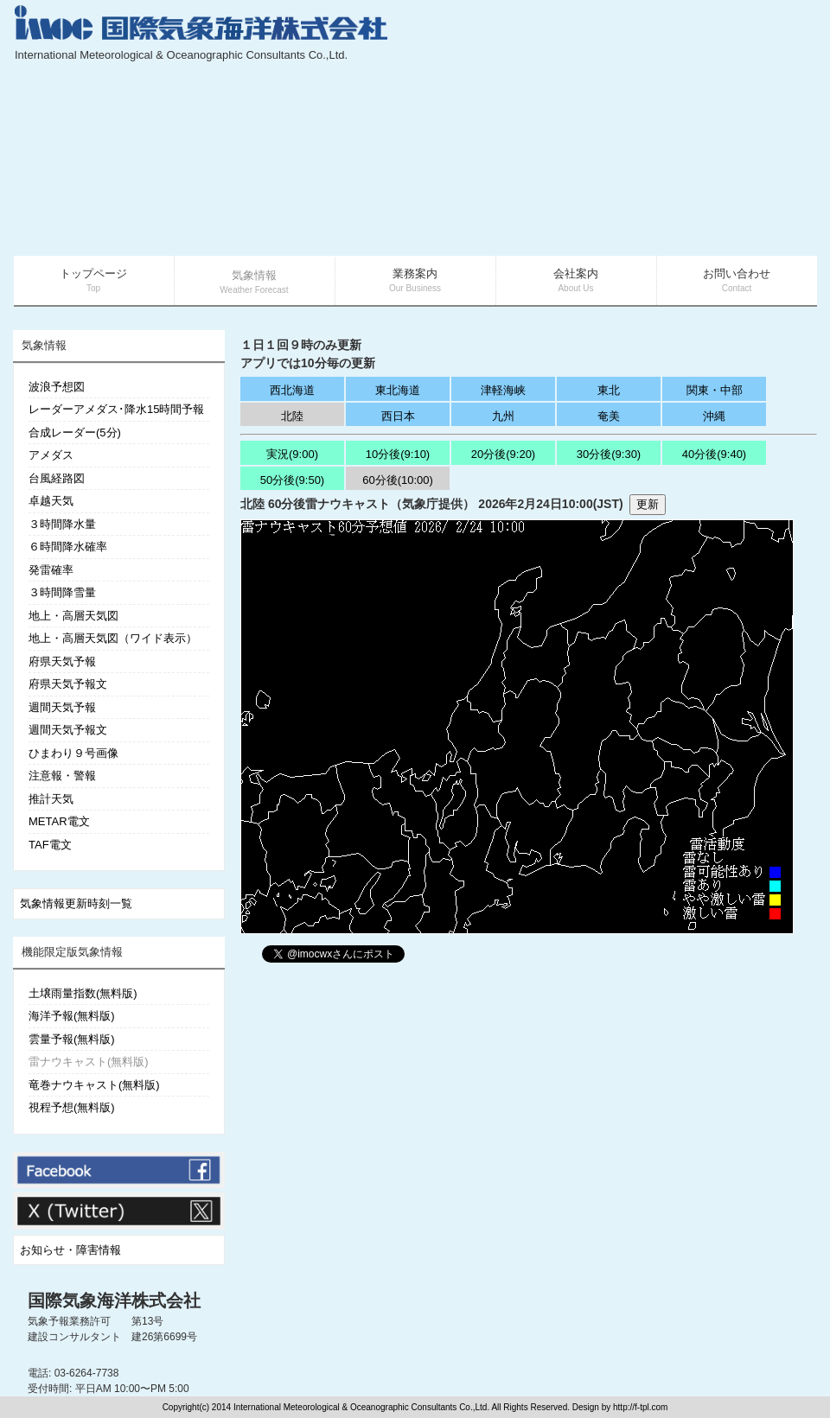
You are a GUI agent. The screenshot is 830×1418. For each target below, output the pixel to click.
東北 (608, 390)
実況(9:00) (292, 454)
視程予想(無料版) (72, 1107)
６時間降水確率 (68, 546)
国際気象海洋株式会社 (114, 1300)
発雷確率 (51, 569)
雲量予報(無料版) (72, 1039)
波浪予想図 (57, 386)
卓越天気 (51, 500)
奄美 (608, 416)
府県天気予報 (62, 661)
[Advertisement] (661, 130)
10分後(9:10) (398, 454)
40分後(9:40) (714, 454)
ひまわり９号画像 (73, 753)
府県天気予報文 (68, 683)
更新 (647, 504)
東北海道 (397, 390)
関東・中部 (714, 390)
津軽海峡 (503, 390)
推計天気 (51, 798)
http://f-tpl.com (640, 1407)
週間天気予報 (62, 707)
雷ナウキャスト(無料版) (89, 1061)
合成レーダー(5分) (75, 432)
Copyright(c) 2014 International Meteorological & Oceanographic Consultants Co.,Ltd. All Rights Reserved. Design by (388, 1407)
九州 (503, 416)
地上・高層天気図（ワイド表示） (113, 638)
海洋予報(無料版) (72, 1015)
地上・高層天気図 (73, 615)
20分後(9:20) (503, 454)
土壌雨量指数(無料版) (83, 993)
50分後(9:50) (292, 480)
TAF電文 (50, 844)
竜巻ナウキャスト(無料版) (94, 1084)
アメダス (51, 454)
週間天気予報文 (68, 729)
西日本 (398, 416)
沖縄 (714, 416)
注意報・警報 (62, 775)
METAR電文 (59, 821)
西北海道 (292, 390)
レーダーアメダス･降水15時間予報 (116, 409)
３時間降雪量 (62, 592)
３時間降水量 (62, 524)
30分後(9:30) (609, 454)
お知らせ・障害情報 (70, 1249)
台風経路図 (57, 478)
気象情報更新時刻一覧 (76, 903)
